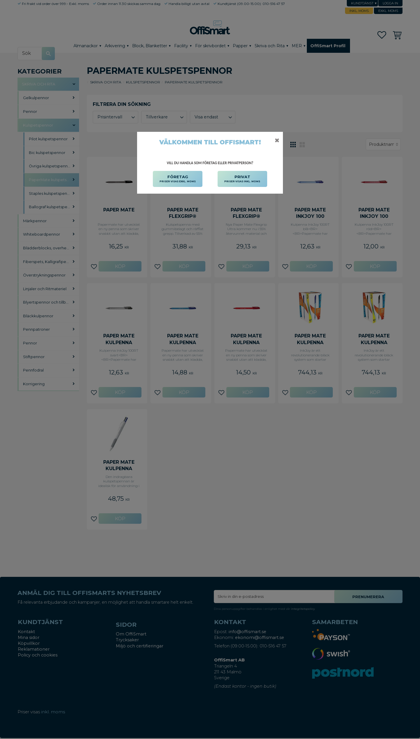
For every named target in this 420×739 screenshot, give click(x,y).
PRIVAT (242, 179)
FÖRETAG (178, 179)
